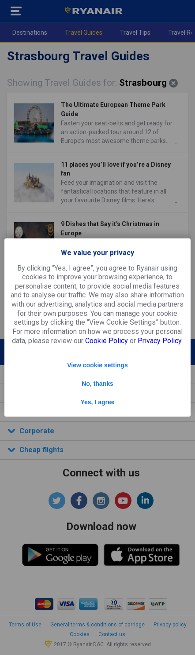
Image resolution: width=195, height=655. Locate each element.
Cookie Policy (106, 341)
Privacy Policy (159, 341)
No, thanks (97, 383)
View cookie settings (97, 365)
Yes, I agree (97, 402)
